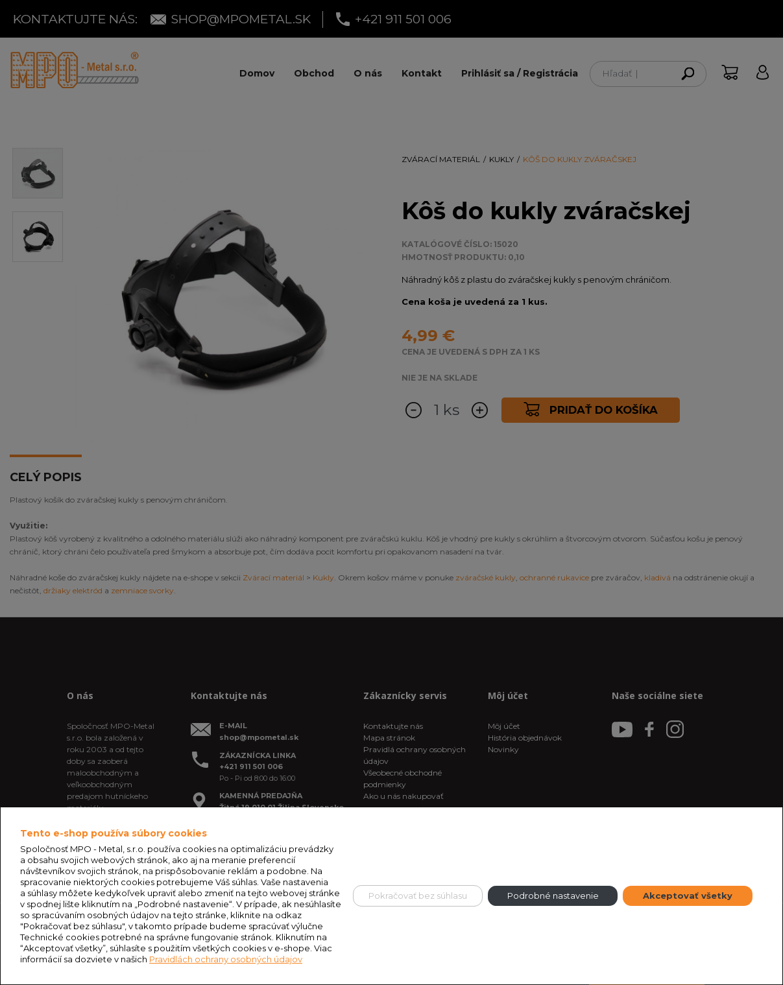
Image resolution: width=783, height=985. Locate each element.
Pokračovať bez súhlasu (417, 895)
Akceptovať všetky (687, 895)
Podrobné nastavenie (553, 895)
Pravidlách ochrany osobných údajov (225, 959)
